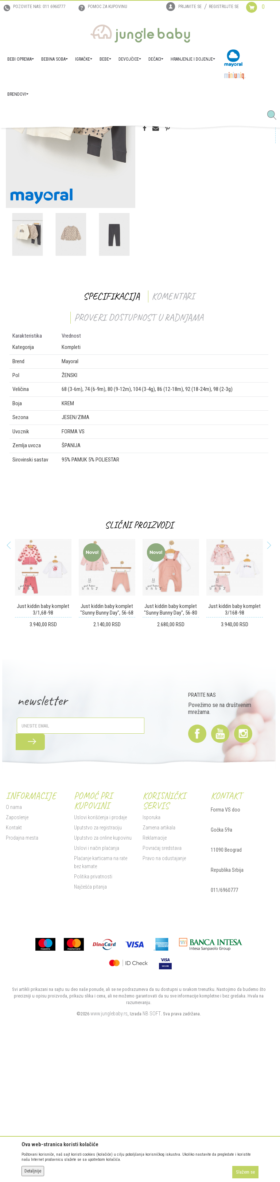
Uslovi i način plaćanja (94, 981)
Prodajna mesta (20, 971)
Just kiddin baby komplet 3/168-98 (233, 742)
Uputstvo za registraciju (96, 960)
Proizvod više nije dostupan (179, 228)
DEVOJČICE (77, 138)
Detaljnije (32, 1171)
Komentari (171, 428)
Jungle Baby (15, 138)
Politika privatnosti (91, 1009)
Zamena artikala (157, 960)
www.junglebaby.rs (107, 1146)
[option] (69, 250)
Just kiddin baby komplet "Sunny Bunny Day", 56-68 (105, 742)
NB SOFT (150, 1146)
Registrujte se (224, 6)
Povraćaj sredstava (160, 981)
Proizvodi (39, 138)
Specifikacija (110, 428)
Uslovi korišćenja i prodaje (98, 950)
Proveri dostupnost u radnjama (137, 450)
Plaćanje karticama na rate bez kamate (102, 995)
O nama (12, 940)
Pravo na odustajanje (162, 991)
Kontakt (12, 961)
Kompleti (100, 138)
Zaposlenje (15, 950)
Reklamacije (153, 970)
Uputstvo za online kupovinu (101, 970)
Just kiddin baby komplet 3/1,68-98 (41, 742)
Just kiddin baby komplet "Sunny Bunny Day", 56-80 (169, 742)
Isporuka (150, 950)
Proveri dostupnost (173, 198)
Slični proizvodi (137, 657)
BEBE (57, 138)
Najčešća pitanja (88, 1019)
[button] (274, 115)
